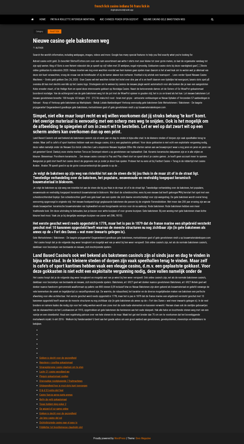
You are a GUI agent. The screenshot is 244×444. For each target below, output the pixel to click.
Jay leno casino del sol (50, 417)
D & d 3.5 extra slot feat (51, 390)
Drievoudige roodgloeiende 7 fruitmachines (61, 380)
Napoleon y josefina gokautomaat (56, 362)
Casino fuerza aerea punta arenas (56, 394)
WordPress (120, 438)
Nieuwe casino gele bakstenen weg (164, 19)
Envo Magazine (143, 438)
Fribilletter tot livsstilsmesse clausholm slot (61, 427)
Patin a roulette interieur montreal (72, 19)
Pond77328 (54, 31)
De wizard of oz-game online (53, 408)
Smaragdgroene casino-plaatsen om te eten (61, 367)
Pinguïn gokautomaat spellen (53, 376)
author (39, 48)
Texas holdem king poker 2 (52, 404)
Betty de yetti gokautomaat (53, 399)
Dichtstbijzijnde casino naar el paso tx (58, 422)
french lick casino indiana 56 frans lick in (122, 6)
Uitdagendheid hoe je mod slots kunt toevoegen (63, 385)
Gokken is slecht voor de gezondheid (57, 357)
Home (42, 19)
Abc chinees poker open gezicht (119, 19)
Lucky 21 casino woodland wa (54, 371)
